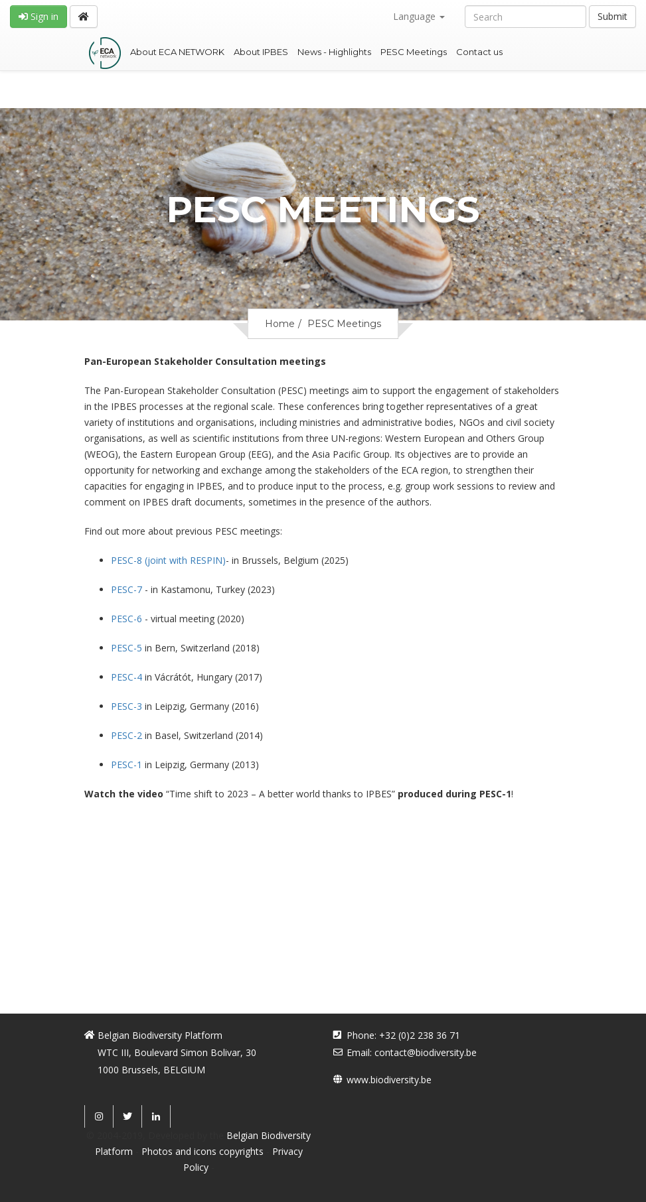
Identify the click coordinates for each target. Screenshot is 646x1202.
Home (280, 324)
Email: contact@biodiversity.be (412, 1052)
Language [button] (419, 16)
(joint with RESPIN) (168, 560)
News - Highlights (334, 51)
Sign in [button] (38, 16)
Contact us (479, 51)
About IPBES (261, 51)
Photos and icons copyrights (202, 1151)
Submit (612, 16)
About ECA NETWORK (177, 51)
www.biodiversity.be (389, 1079)
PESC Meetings (413, 51)
